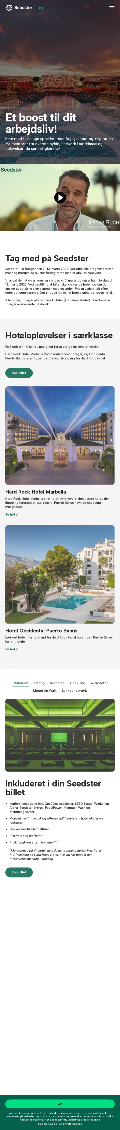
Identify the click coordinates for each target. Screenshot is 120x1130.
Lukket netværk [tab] (74, 697)
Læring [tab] (39, 689)
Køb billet (19, 379)
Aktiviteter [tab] (99, 689)
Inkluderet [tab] (20, 689)
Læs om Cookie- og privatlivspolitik (60, 1123)
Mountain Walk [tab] (45, 697)
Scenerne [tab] (57, 689)
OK (60, 1104)
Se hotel (11, 521)
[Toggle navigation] (112, 8)
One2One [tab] (77, 689)
